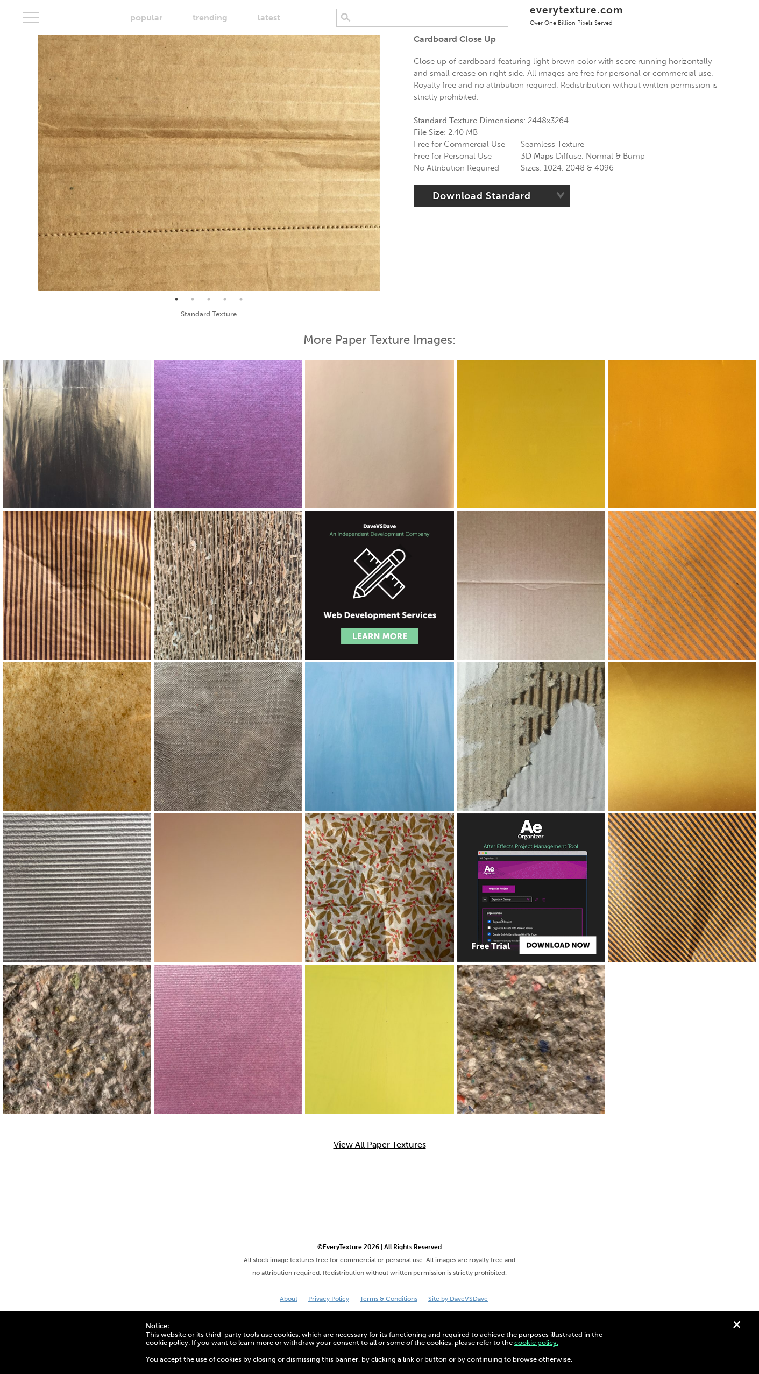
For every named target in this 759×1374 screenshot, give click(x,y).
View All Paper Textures (380, 1145)
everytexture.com (576, 15)
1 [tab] (176, 299)
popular (146, 17)
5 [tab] (241, 299)
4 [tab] (224, 299)
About (288, 1298)
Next (387, 163)
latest (269, 17)
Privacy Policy (328, 1298)
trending (210, 17)
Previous (30, 163)
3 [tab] (208, 299)
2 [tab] (192, 299)
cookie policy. (536, 1342)
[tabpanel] (209, 163)
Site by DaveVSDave (458, 1298)
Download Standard (481, 196)
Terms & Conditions (388, 1298)
